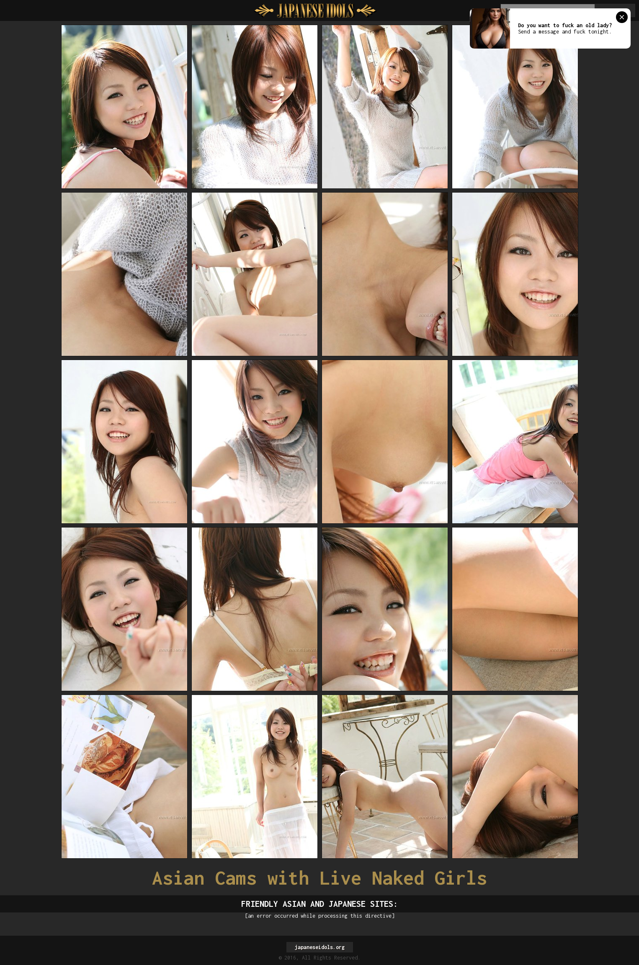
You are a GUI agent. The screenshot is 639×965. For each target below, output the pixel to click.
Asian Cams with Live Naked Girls (319, 878)
